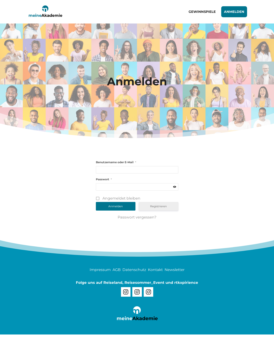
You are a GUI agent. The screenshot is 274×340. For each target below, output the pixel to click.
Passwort (104, 179)
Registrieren (158, 206)
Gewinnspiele (202, 12)
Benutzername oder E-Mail (116, 162)
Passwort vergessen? (137, 217)
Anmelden (234, 12)
